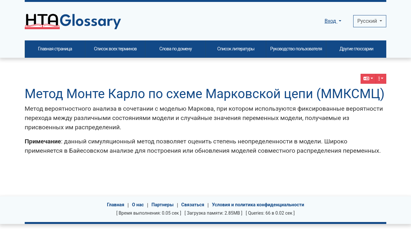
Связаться (193, 205)
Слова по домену (175, 49)
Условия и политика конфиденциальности (258, 205)
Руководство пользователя (296, 49)
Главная (115, 205)
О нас (138, 205)
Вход (331, 21)
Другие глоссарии (356, 49)
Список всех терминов (115, 49)
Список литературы (236, 49)
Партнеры (163, 205)
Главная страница (55, 49)
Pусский (367, 21)
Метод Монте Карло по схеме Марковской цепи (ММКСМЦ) (205, 93)
